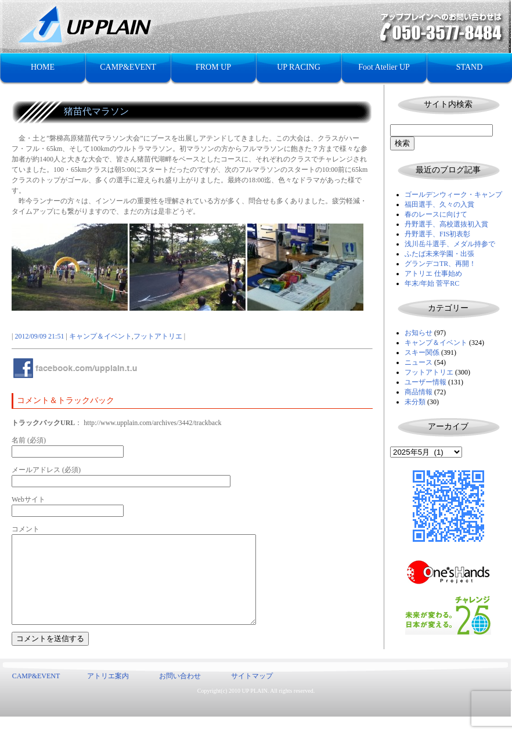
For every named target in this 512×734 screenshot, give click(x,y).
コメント (25, 529)
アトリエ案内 (108, 693)
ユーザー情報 (425, 382)
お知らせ (418, 333)
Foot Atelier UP (384, 67)
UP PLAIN (254, 708)
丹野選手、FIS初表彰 (437, 234)
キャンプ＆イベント (436, 343)
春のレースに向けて (436, 214)
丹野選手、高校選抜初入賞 (446, 224)
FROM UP (213, 67)
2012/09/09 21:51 (39, 336)
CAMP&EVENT (128, 67)
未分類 (415, 402)
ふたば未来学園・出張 (439, 254)
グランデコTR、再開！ (440, 264)
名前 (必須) (29, 440)
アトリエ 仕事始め (433, 273)
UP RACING (298, 67)
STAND (469, 67)
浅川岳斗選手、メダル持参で (450, 244)
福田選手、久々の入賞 (439, 204)
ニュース (418, 362)
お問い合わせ (180, 693)
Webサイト (28, 499)
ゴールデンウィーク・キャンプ (453, 194)
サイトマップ (252, 693)
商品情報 (418, 392)
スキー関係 (422, 352)
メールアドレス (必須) (46, 470)
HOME (43, 67)
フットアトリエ (429, 372)
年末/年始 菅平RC (432, 283)
